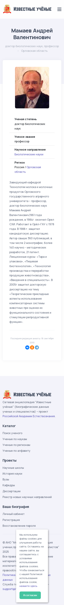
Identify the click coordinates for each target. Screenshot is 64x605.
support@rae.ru (13, 589)
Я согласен (30, 595)
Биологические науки (29, 154)
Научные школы (13, 468)
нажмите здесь (28, 586)
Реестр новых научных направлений (27, 497)
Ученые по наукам (15, 439)
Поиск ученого (12, 433)
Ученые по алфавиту (16, 451)
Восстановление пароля (19, 526)
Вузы (6, 479)
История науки (12, 473)
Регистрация (11, 520)
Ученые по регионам (16, 445)
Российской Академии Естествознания (29, 416)
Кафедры (9, 485)
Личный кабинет (14, 514)
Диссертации (11, 491)
